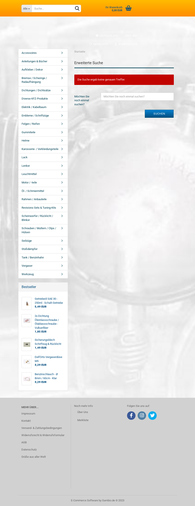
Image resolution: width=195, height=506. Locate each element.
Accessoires (29, 52)
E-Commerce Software (84, 500)
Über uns (131, 35)
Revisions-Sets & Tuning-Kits (39, 207)
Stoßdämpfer (29, 249)
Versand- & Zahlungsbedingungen (41, 428)
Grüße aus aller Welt (33, 456)
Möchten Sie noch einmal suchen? (81, 100)
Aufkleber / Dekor (32, 69)
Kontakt (26, 420)
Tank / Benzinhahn (33, 257)
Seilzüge (27, 240)
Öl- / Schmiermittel (33, 191)
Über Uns (82, 412)
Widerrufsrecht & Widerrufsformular (42, 435)
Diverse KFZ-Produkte (35, 98)
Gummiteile (28, 132)
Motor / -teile (29, 182)
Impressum (28, 413)
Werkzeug (28, 274)
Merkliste (98, 44)
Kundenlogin (125, 44)
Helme (25, 140)
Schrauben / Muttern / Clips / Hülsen (39, 230)
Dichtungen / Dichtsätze (36, 90)
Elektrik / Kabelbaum (34, 107)
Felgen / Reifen (31, 123)
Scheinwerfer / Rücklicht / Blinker (37, 218)
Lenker (26, 165)
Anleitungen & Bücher (34, 61)
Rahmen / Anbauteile (34, 199)
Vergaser (27, 265)
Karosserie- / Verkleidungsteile (40, 149)
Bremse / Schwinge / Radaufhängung (34, 80)
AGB (24, 442)
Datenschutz (29, 449)
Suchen (159, 113)
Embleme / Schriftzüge (35, 115)
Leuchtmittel (29, 174)
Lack (25, 157)
